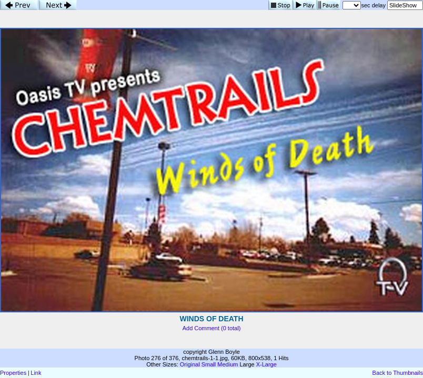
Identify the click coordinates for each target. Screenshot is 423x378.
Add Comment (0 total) (212, 328)
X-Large (266, 364)
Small (209, 364)
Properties (13, 373)
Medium (227, 364)
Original (190, 364)
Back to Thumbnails (397, 373)
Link (36, 373)
